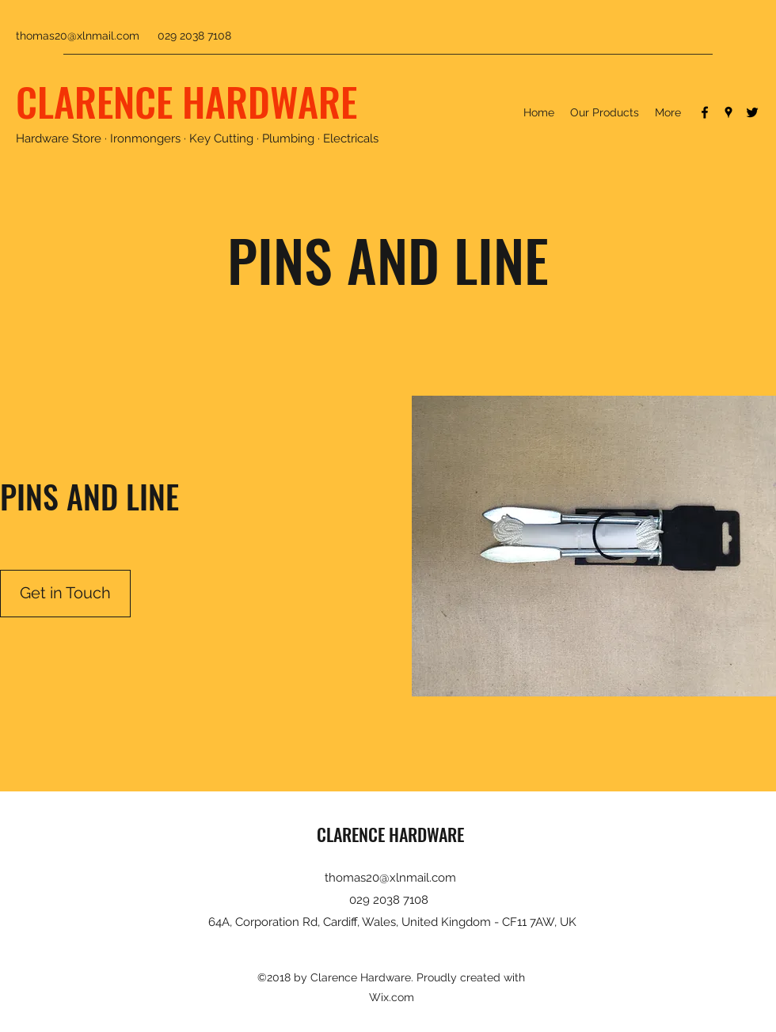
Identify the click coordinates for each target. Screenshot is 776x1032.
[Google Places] (728, 112)
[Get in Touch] (65, 593)
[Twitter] (752, 112)
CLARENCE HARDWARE (186, 100)
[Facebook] (705, 112)
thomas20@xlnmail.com (77, 35)
